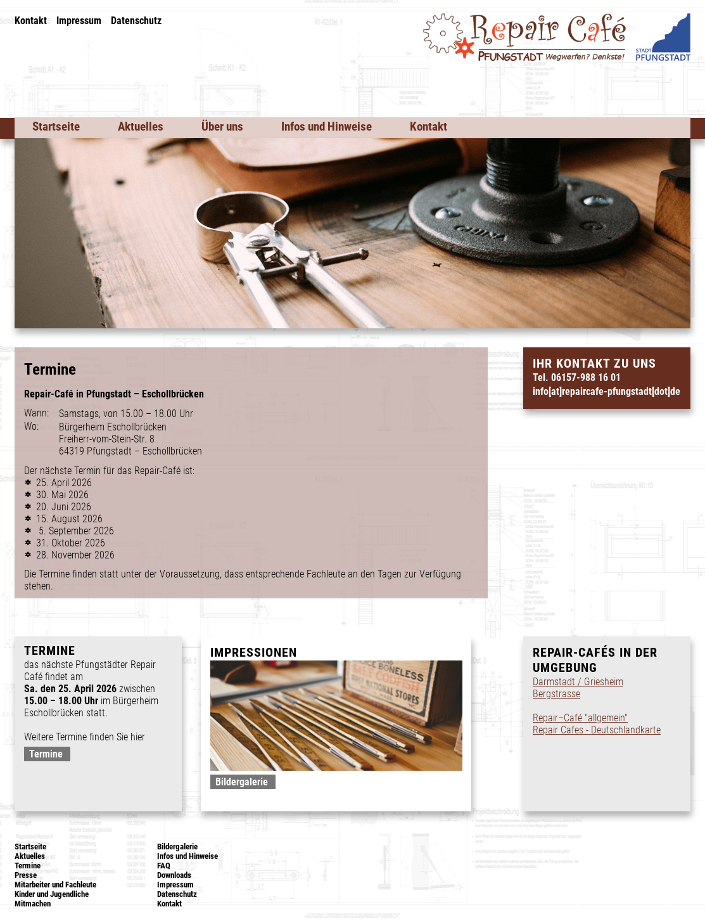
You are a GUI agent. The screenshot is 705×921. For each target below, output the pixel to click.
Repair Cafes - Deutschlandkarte (597, 730)
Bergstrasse (556, 694)
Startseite (56, 126)
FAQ (163, 865)
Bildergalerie (241, 782)
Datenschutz (136, 21)
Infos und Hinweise (326, 126)
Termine (46, 754)
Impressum (78, 21)
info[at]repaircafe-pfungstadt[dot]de (606, 391)
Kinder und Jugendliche (52, 894)
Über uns (222, 126)
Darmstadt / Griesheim (578, 682)
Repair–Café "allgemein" (580, 718)
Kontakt (31, 21)
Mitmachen (33, 903)
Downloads (174, 875)
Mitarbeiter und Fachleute (55, 884)
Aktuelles (140, 126)
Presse (26, 875)
